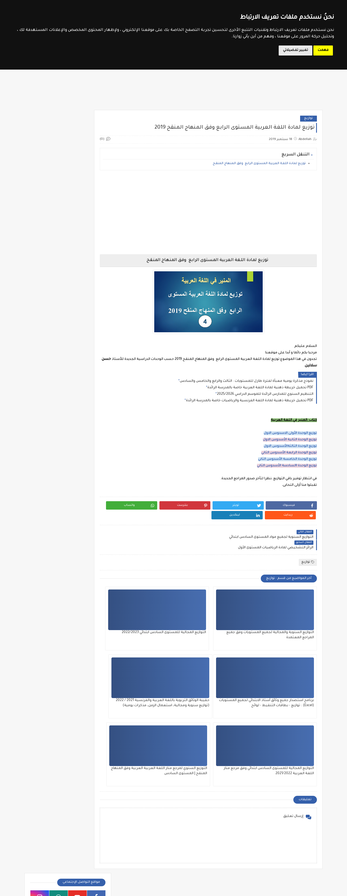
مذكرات (48, 379)
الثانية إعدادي (89, 540)
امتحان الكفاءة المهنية (48, 325)
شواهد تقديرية (48, 366)
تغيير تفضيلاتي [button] (295, 50)
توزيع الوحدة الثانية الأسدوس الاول (290, 443)
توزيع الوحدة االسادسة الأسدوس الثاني (287, 469)
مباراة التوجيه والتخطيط (47, 846)
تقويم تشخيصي (87, 340)
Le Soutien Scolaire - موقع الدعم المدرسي (244, 889)
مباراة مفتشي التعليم (47, 859)
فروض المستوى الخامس (80, 455)
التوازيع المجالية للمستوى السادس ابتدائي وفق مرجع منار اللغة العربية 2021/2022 (219, 689)
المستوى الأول (198, 807)
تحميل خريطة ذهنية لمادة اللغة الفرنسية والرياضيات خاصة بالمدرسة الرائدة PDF (249, 404)
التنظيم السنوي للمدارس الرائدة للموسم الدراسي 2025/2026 (265, 398)
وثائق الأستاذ (48, 392)
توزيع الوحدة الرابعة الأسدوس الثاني (289, 456)
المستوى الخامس (149, 820)
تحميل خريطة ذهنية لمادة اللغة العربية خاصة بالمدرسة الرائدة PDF (260, 391)
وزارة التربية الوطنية (84, 280)
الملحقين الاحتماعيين (95, 820)
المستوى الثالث (149, 807)
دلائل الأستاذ (48, 353)
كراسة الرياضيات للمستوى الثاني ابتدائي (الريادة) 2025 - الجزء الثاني (58, 682)
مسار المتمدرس (87, 288)
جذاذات (87, 353)
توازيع (308, 122)
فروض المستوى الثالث (82, 437)
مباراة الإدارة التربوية (47, 833)
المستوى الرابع (197, 833)
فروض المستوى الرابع (82, 464)
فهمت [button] (323, 50)
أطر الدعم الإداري (95, 807)
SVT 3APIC (87, 587)
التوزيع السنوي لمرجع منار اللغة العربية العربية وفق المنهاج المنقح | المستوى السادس (152, 689)
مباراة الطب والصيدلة (95, 859)
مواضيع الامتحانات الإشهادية (78, 271)
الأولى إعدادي (89, 531)
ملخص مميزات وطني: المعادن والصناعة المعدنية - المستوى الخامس (55, 655)
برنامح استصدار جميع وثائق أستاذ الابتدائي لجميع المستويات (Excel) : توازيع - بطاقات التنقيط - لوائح (153, 621)
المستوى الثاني (198, 820)
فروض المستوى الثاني (82, 446)
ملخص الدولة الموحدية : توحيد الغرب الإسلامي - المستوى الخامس (55, 737)
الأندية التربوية (87, 322)
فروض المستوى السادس (79, 473)
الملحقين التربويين (47, 820)
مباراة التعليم (95, 846)
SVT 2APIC (48, 574)
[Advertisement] (218, 216)
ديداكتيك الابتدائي (87, 366)
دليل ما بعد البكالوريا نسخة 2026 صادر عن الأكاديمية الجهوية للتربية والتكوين (57, 709)
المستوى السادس (149, 833)
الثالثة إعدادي (89, 522)
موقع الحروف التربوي (84, 263)
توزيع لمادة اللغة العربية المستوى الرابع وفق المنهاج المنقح (259, 167)
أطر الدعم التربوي (47, 807)
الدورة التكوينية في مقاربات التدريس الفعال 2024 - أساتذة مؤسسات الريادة (276, 810)
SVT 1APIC (87, 574)
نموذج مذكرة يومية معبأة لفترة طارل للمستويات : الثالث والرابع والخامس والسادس (246, 385)
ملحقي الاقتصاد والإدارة (47, 872)
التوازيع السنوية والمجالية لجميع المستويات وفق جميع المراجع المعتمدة (288, 621)
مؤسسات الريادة (87, 379)
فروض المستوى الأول (82, 427)
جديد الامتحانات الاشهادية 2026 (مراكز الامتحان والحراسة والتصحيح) (54, 764)
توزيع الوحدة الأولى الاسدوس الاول (290, 437)
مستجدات (87, 392)
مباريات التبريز (95, 872)
